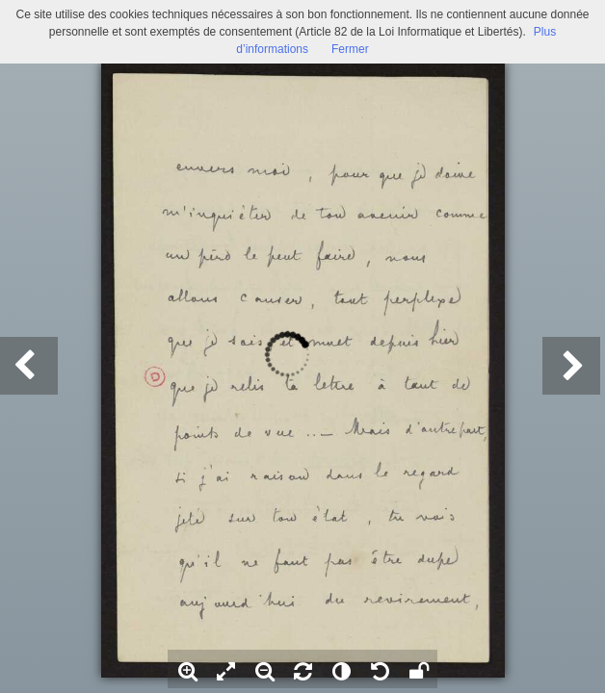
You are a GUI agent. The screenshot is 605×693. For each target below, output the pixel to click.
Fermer (350, 49)
